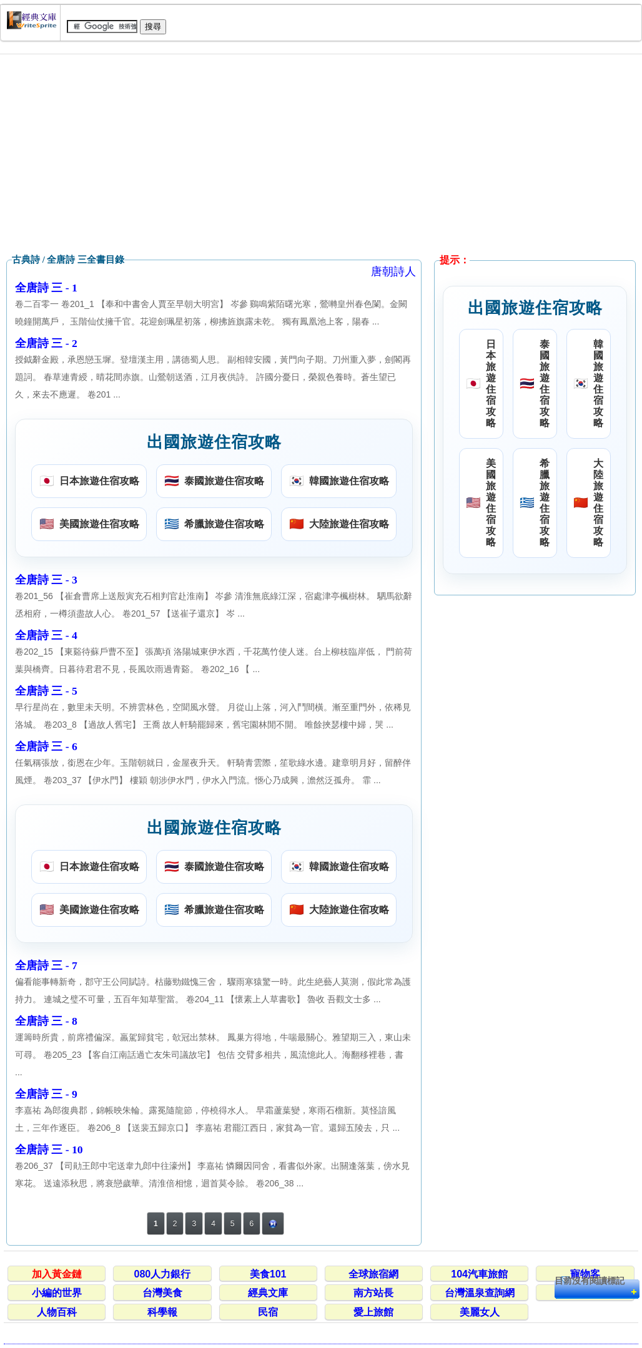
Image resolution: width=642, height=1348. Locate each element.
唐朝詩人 (393, 271)
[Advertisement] (321, 154)
